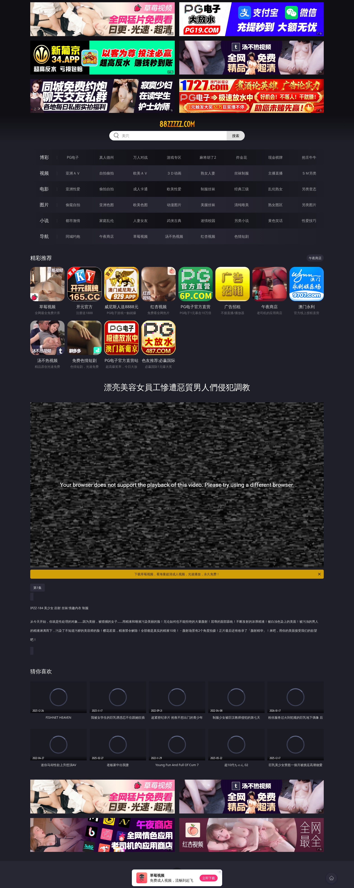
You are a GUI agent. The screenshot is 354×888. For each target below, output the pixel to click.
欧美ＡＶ (140, 173)
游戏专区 (174, 157)
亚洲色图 (106, 204)
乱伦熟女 (275, 188)
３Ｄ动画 (174, 173)
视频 (44, 173)
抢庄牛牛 (309, 157)
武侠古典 (174, 220)
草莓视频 (140, 236)
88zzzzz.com (177, 124)
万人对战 (140, 157)
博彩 (44, 157)
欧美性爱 (174, 188)
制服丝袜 (208, 188)
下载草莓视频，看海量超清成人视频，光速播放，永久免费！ (227, 574)
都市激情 (73, 220)
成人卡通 (140, 188)
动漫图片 (174, 204)
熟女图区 (275, 204)
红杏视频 (208, 236)
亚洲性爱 (73, 188)
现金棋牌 (275, 157)
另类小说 (241, 220)
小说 (44, 220)
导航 (44, 236)
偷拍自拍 (106, 188)
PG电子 (73, 157)
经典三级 (241, 188)
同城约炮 (73, 236)
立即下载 (208, 878)
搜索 (235, 135)
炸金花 (241, 157)
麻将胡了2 (208, 157)
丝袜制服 (241, 173)
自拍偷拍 (106, 173)
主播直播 (275, 173)
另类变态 (309, 188)
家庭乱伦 (106, 220)
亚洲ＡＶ (73, 173)
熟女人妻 (208, 173)
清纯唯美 (241, 204)
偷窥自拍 (73, 204)
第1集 (37, 587)
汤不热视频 (174, 236)
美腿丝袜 (208, 204)
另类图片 (309, 204)
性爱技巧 (309, 220)
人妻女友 (140, 220)
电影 (44, 189)
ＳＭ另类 (309, 173)
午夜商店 (106, 236)
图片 (44, 205)
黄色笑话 (275, 220)
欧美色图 (140, 204)
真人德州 (106, 157)
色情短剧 (241, 236)
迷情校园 (208, 220)
